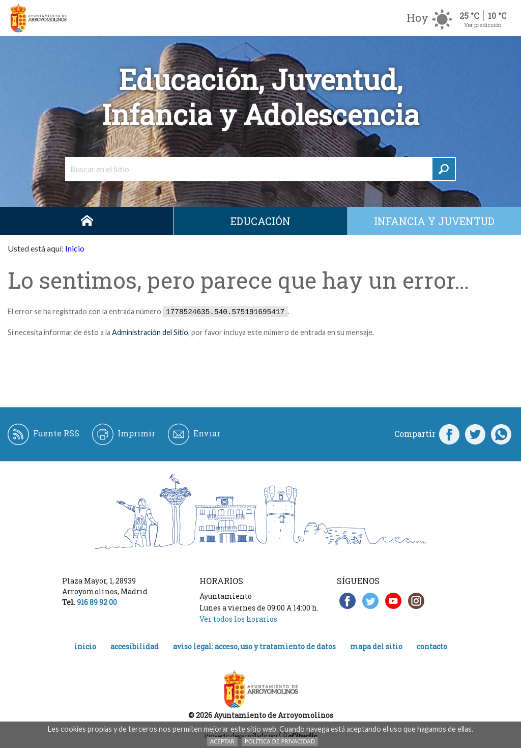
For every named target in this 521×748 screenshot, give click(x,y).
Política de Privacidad (280, 741)
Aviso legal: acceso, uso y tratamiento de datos (254, 646)
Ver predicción (483, 25)
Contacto (432, 646)
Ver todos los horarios (238, 619)
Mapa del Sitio (376, 646)
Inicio (86, 221)
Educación (260, 221)
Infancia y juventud (434, 221)
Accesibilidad (134, 646)
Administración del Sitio (150, 332)
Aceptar (222, 741)
